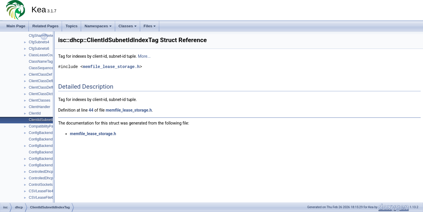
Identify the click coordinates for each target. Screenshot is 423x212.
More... (144, 56)
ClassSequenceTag (44, 68)
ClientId (35, 113)
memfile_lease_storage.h (111, 66)
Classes (128, 26)
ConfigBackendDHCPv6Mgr (51, 152)
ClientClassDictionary (45, 94)
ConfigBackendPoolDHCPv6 (51, 165)
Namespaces (98, 26)
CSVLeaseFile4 (41, 191)
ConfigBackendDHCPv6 (47, 146)
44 (91, 110)
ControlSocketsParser (46, 185)
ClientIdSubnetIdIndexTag (49, 120)
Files (150, 26)
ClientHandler (39, 107)
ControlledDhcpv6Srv (45, 178)
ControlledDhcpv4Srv (45, 172)
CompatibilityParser (44, 126)
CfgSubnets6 (39, 49)
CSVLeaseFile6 (41, 198)
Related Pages (45, 26)
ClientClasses (39, 100)
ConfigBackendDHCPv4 (47, 133)
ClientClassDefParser (46, 87)
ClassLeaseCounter (44, 55)
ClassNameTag (41, 61)
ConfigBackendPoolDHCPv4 (51, 159)
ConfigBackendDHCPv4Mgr (51, 139)
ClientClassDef (40, 74)
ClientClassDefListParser (48, 81)
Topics (72, 26)
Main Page (15, 26)
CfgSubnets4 (39, 42)
